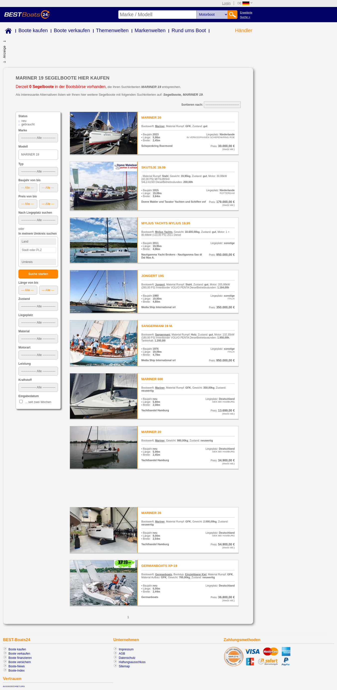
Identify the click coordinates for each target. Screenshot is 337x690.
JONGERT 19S (152, 276)
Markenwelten (150, 30)
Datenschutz (127, 658)
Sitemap (124, 666)
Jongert (160, 284)
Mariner (160, 126)
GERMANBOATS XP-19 (159, 566)
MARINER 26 (151, 513)
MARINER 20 (151, 117)
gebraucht (28, 124)
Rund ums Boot (188, 30)
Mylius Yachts (163, 231)
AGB (122, 653)
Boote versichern (19, 662)
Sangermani (162, 334)
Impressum (126, 649)
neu (23, 121)
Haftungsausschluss (132, 662)
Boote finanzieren (20, 658)
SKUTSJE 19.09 (153, 167)
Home (7, 31)
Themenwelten (112, 30)
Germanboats (163, 574)
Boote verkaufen (72, 30)
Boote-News (16, 666)
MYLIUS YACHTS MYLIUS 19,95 (165, 223)
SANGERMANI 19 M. (157, 326)
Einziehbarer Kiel (196, 574)
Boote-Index (16, 670)
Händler (243, 30)
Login (226, 3)
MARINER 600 (152, 379)
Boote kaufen (33, 30)
